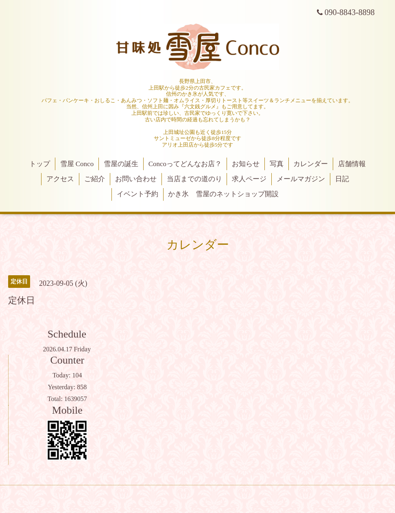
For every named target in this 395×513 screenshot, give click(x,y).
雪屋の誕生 (121, 164)
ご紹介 (94, 179)
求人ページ (249, 179)
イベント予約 (137, 194)
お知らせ (246, 164)
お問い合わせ (136, 179)
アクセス (60, 179)
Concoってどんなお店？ (185, 164)
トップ (39, 164)
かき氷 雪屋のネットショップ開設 (223, 194)
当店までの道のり (194, 179)
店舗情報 (352, 164)
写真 (277, 164)
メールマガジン (301, 179)
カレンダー (310, 164)
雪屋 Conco (77, 164)
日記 (342, 179)
